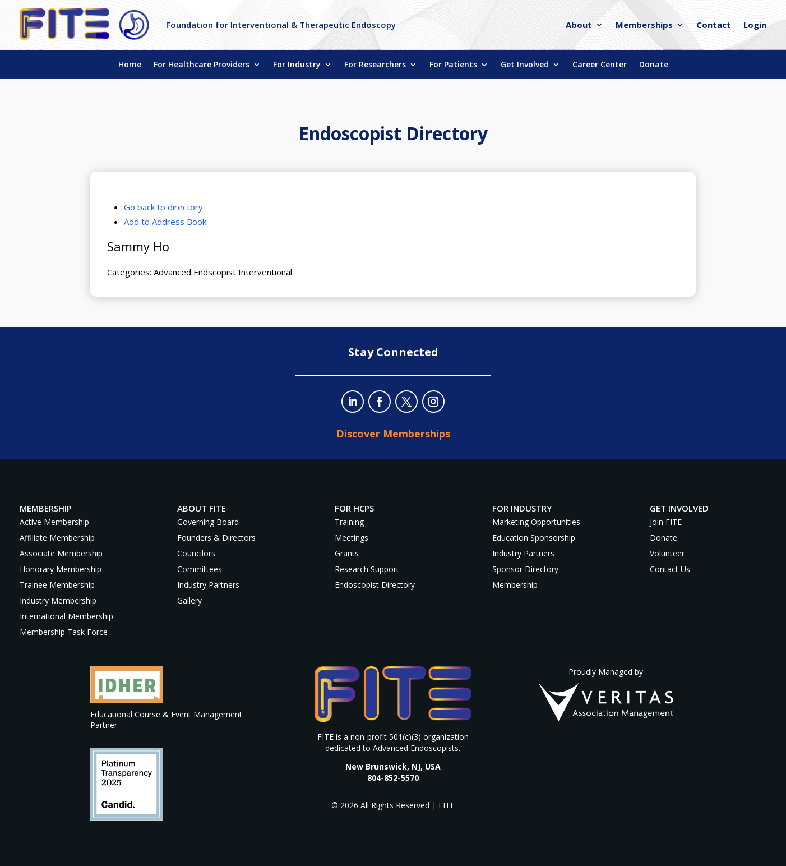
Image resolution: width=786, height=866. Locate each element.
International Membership (66, 616)
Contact (713, 25)
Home (129, 65)
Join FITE (666, 522)
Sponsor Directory (525, 569)
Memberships (644, 25)
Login (754, 25)
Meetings (351, 537)
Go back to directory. (164, 207)
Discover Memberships (393, 433)
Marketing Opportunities (536, 522)
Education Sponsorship (533, 537)
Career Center (599, 65)
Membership (515, 584)
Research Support (367, 569)
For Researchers (375, 65)
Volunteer (667, 553)
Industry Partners (208, 584)
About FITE (201, 508)
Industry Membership (58, 600)
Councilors (196, 553)
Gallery (189, 600)
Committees (199, 569)
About (579, 25)
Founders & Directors (216, 537)
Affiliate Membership (57, 537)
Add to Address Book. (166, 221)
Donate (653, 65)
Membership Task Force (64, 632)
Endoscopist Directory (375, 584)
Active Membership (54, 522)
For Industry (297, 65)
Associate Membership (61, 553)
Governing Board (208, 522)
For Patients (453, 65)
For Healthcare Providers (201, 65)
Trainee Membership (57, 584)
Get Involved (525, 65)
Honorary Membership (60, 569)
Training (349, 522)
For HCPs (354, 508)
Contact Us (670, 569)
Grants (347, 553)
